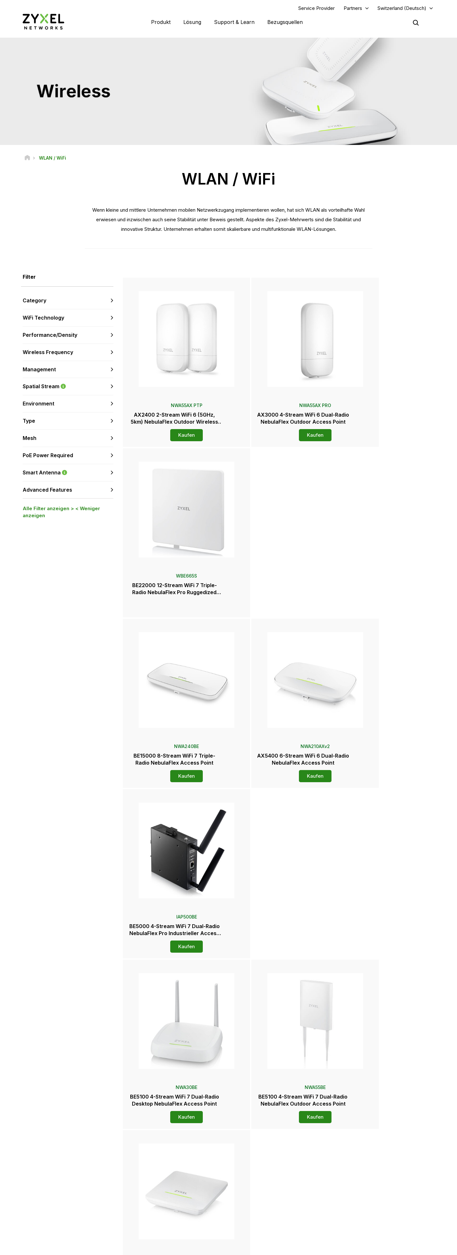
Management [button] (39, 370)
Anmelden (89, 1178)
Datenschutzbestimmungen (352, 1247)
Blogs (252, 1214)
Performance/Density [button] (50, 335)
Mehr (280, 976)
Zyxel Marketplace (264, 1146)
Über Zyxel (365, 1193)
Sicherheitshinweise (157, 1177)
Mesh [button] (29, 438)
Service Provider (316, 8)
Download (147, 1167)
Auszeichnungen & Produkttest (275, 1193)
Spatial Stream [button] (68, 387)
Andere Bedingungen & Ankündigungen (174, 1188)
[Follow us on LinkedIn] (48, 1216)
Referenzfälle (368, 1214)
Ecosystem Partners (374, 1167)
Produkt (161, 22)
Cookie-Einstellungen (413, 1247)
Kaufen (174, 436)
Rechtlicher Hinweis (237, 1247)
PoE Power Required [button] (48, 456)
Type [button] (29, 421)
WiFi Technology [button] (43, 318)
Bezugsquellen (285, 22)
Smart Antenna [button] (68, 473)
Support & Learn (234, 22)
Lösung (192, 22)
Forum (143, 1156)
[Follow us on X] (64, 1216)
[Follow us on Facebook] (15, 1216)
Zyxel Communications (376, 1224)
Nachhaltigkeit (368, 1203)
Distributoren (259, 1156)
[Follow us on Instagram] (79, 1216)
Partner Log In (368, 1146)
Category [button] (34, 301)
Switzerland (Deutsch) (401, 8)
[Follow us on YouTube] (31, 1216)
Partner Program (370, 1156)
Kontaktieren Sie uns (228, 1098)
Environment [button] (38, 404)
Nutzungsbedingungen (291, 1247)
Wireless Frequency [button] (48, 353)
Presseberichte (261, 1182)
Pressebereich (264, 1171)
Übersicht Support (155, 1146)
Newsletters (258, 1203)
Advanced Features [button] (47, 490)
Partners (353, 8)
